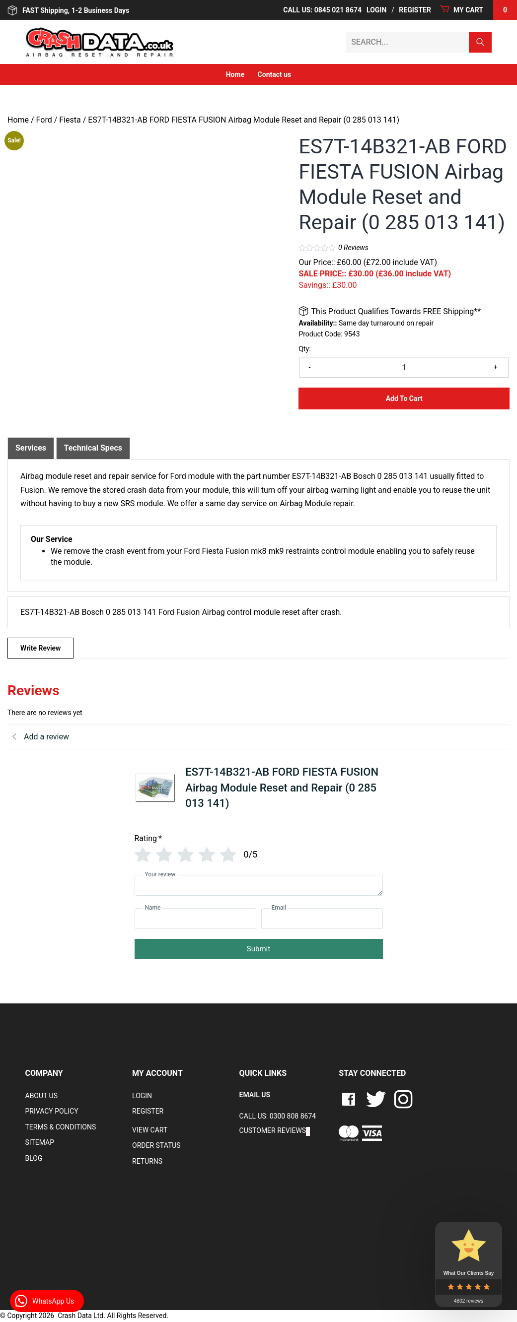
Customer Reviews (272, 1130)
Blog (34, 1158)
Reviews (353, 248)
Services (30, 448)
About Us (41, 1096)
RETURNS (147, 1161)
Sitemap (40, 1142)
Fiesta (69, 120)
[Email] (322, 918)
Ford (44, 120)
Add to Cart (404, 398)
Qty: (304, 349)
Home (235, 74)
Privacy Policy (51, 1111)
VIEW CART (149, 1130)
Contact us (275, 74)
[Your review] (259, 885)
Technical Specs (93, 448)
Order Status (156, 1145)
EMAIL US (254, 1095)
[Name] (195, 918)
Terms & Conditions (60, 1127)
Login (142, 1096)
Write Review (40, 648)
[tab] (30, 448)
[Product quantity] (404, 367)
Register (147, 1111)
